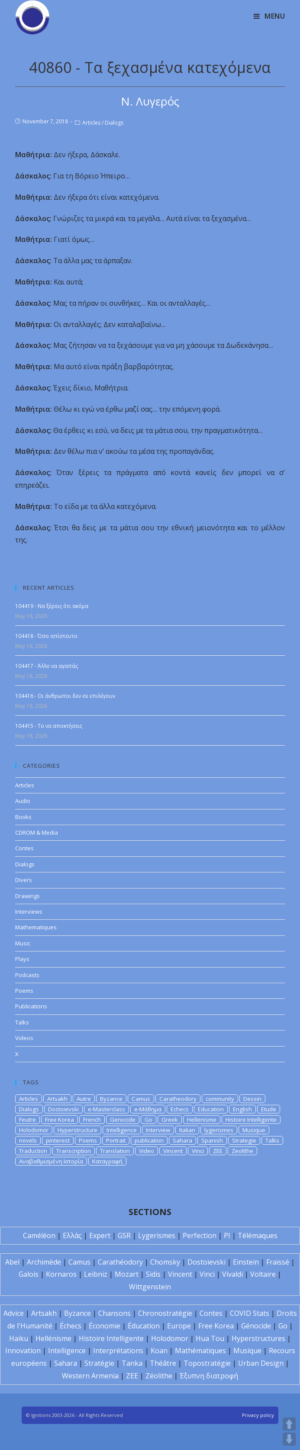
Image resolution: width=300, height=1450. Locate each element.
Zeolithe (242, 1151)
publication (149, 1140)
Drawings (27, 896)
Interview (158, 1130)
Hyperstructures (258, 1338)
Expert (99, 1235)
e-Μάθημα (147, 1109)
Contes (24, 848)
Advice (13, 1313)
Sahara (182, 1140)
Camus (141, 1099)
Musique (253, 1130)
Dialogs (114, 122)
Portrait (116, 1140)
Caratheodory (178, 1099)
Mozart (127, 1274)
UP (289, 1423)
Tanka (132, 1363)
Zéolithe (158, 1376)
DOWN (289, 1439)
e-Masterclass (106, 1109)
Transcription (73, 1151)
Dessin (252, 1099)
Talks (22, 1022)
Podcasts (27, 975)
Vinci (198, 1151)
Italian (187, 1130)
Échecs (70, 1326)
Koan (159, 1350)
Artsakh (57, 1099)
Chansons (114, 1313)
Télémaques (257, 1235)
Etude (268, 1109)
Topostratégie (207, 1363)
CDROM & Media (36, 832)
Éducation (144, 1326)
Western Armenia (90, 1376)
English (242, 1109)
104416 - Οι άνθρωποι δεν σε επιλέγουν (65, 696)
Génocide (256, 1326)
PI (227, 1235)
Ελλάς (72, 1235)
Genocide (122, 1119)
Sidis (153, 1274)
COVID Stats (249, 1313)
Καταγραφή (107, 1161)
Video (146, 1151)
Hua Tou (210, 1338)
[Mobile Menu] (269, 16)
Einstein (246, 1262)
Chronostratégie (165, 1313)
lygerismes (218, 1130)
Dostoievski (63, 1109)
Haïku (18, 1338)
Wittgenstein (150, 1286)
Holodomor (33, 1130)
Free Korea (59, 1119)
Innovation (23, 1350)
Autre (84, 1099)
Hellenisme (201, 1119)
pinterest (58, 1140)
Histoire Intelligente (251, 1119)
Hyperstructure (77, 1130)
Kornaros (61, 1274)
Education (211, 1109)
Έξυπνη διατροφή (209, 1376)
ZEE (218, 1151)
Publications (31, 1006)
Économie (104, 1326)
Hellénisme (53, 1338)
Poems (24, 990)
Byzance (111, 1099)
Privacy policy (258, 1415)
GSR (124, 1235)
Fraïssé (277, 1262)
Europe (179, 1326)
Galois (29, 1274)
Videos (24, 1038)
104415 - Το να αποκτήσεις (48, 726)
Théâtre (163, 1363)
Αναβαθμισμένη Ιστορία (51, 1161)
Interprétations (118, 1350)
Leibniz (95, 1274)
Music (22, 943)
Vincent (173, 1151)
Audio (22, 801)
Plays (22, 959)
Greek (169, 1119)
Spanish (212, 1140)
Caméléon (39, 1235)
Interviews (28, 911)
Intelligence (121, 1130)
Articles (91, 122)
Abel (12, 1262)
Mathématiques (200, 1350)
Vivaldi (232, 1274)
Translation (115, 1151)
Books (23, 817)
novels (28, 1140)
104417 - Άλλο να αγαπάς (46, 666)
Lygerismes (156, 1235)
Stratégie (99, 1363)
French (92, 1119)
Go (148, 1119)
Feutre (27, 1119)
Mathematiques (36, 927)
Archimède (44, 1262)
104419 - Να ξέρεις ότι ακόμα (51, 606)
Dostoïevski (206, 1262)
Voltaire (263, 1274)
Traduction (33, 1151)
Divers (23, 880)
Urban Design (261, 1363)
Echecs (180, 1109)
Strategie (244, 1140)
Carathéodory (120, 1262)
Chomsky (165, 1262)
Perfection (199, 1235)
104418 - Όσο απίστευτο (46, 636)
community (220, 1099)
